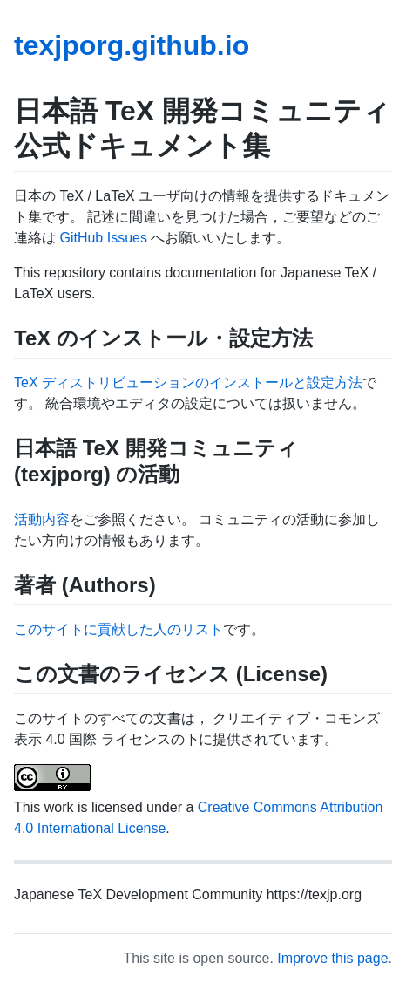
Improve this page (332, 958)
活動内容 (42, 519)
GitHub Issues (102, 237)
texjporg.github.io (131, 45)
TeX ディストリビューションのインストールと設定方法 (188, 382)
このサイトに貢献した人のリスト (118, 629)
